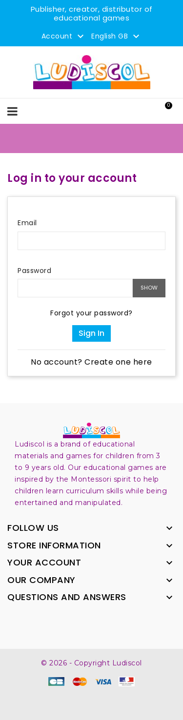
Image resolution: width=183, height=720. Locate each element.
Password (34, 270)
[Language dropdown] (116, 36)
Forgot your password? (91, 313)
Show (149, 288)
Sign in (91, 333)
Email (27, 223)
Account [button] (63, 36)
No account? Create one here (91, 362)
